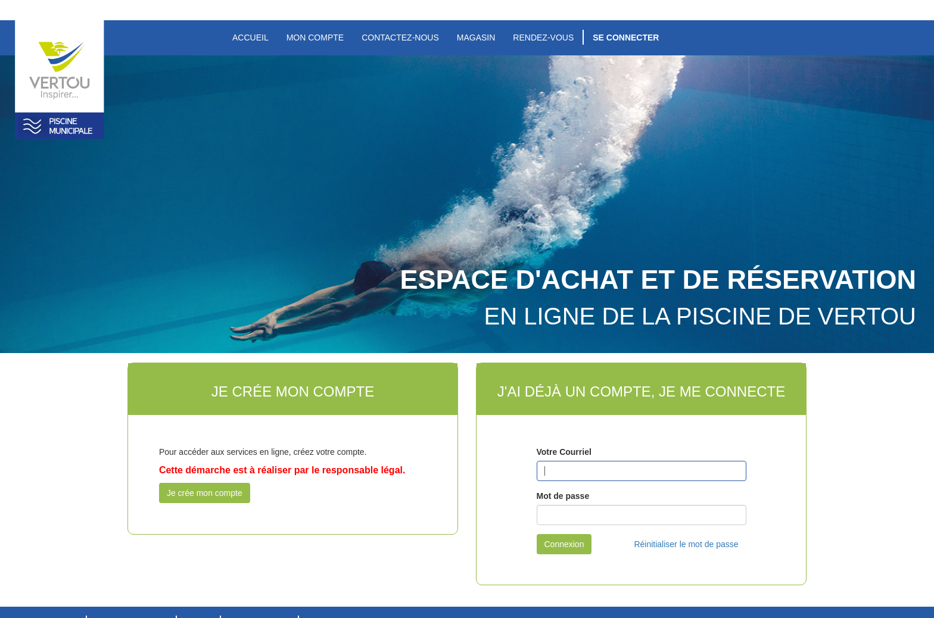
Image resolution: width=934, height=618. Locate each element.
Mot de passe (563, 496)
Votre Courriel (564, 452)
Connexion (564, 544)
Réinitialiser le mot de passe (686, 544)
